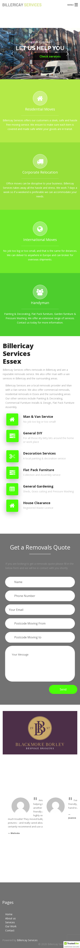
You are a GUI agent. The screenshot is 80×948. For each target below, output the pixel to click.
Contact (9, 930)
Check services (50, 56)
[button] (71, 944)
